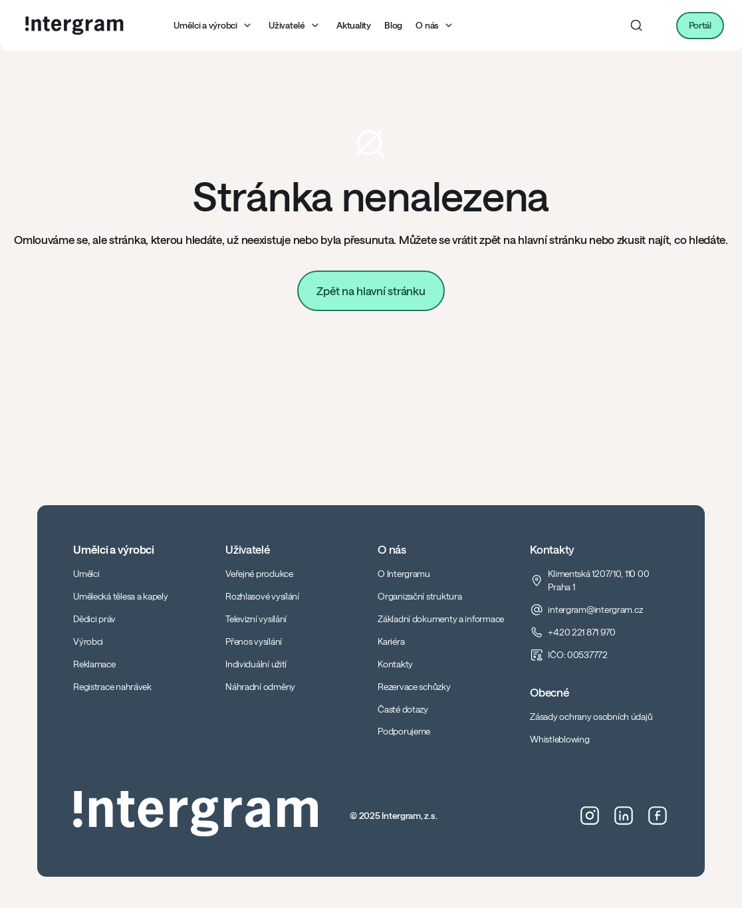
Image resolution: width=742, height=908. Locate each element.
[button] (214, 25)
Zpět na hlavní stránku (370, 290)
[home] (74, 25)
